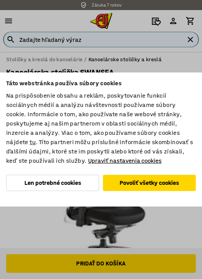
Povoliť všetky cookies (149, 182)
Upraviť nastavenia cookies (125, 160)
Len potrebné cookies (52, 182)
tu (33, 142)
